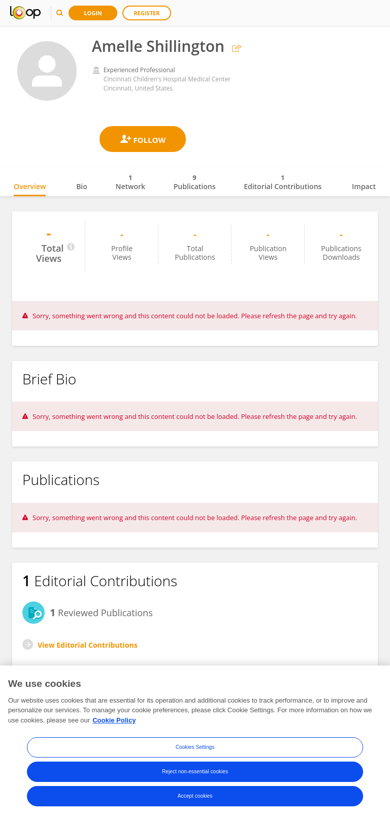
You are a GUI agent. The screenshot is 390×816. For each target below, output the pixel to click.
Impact (364, 186)
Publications (195, 182)
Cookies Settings (195, 750)
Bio (81, 186)
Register (147, 13)
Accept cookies (195, 799)
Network (130, 182)
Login (93, 13)
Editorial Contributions (282, 182)
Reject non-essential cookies (195, 775)
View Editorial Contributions (88, 645)
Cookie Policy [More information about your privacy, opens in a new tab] (114, 723)
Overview (30, 186)
